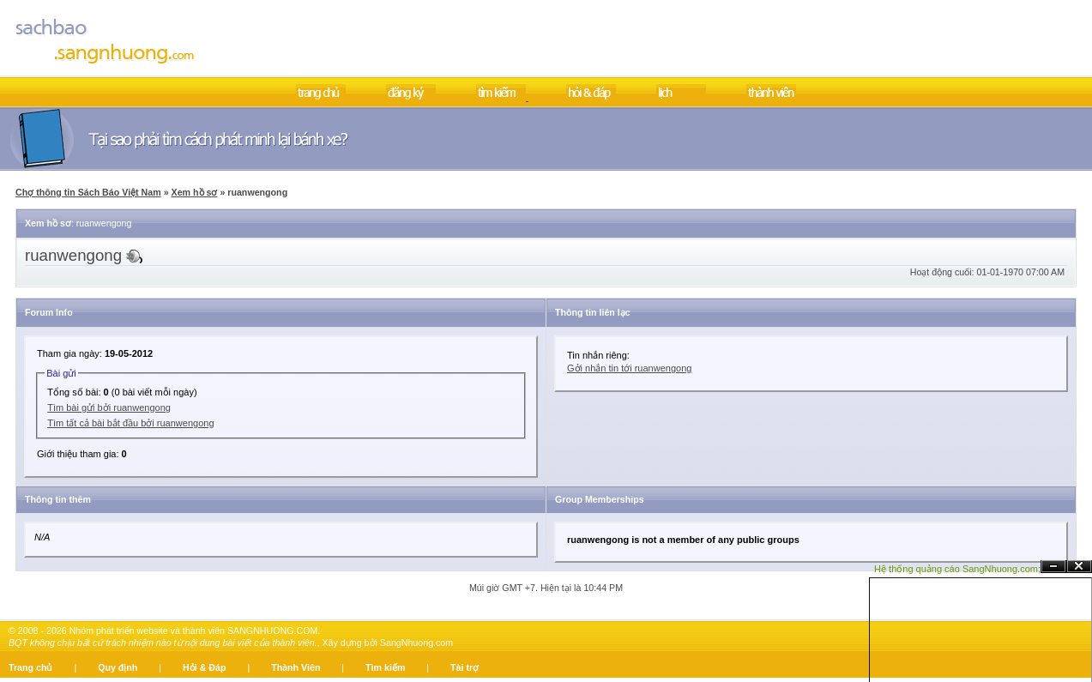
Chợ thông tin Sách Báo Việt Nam (88, 192)
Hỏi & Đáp (204, 667)
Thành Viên (295, 667)
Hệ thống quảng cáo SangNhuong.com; (957, 569)
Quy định (117, 667)
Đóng (1079, 566)
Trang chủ (30, 667)
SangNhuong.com (416, 642)
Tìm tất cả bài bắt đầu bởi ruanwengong (130, 423)
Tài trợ (464, 667)
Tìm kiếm (385, 667)
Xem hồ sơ (195, 192)
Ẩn (1053, 566)
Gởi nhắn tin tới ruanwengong (629, 368)
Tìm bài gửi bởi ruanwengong (109, 407)
